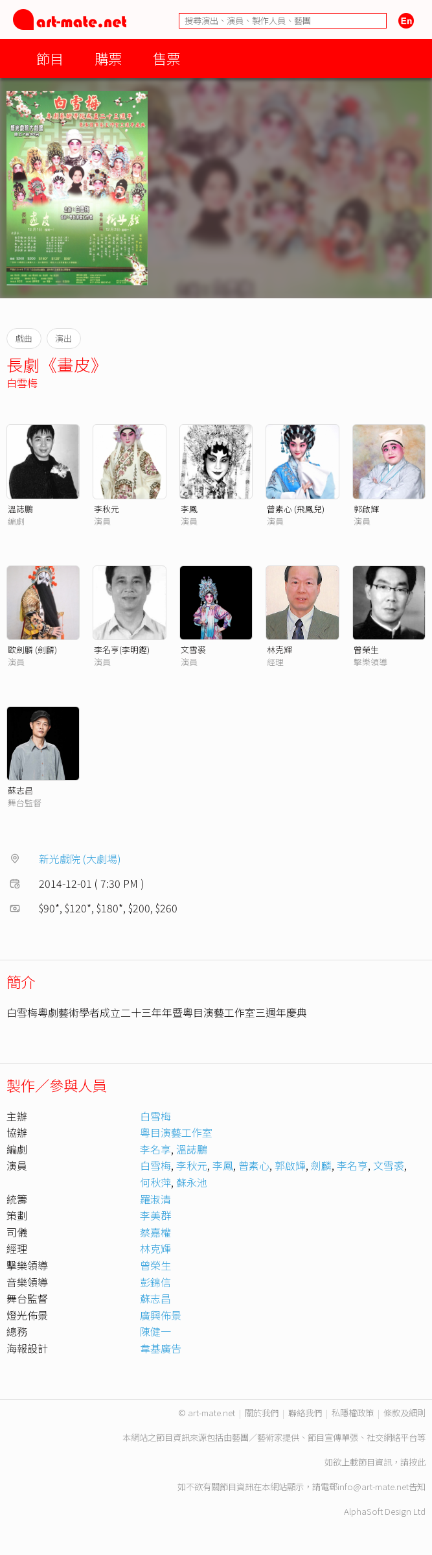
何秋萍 (155, 1182)
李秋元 (106, 509)
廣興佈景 (160, 1315)
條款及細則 (404, 1413)
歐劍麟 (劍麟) (32, 649)
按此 (417, 1462)
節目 (49, 58)
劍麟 (321, 1165)
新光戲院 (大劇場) (80, 858)
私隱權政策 (353, 1413)
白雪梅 (22, 382)
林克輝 (279, 649)
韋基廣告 (160, 1348)
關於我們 (262, 1413)
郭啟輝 (366, 509)
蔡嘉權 (155, 1232)
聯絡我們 (305, 1413)
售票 (166, 58)
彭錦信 (155, 1282)
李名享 (155, 1149)
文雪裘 (193, 649)
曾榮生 (366, 649)
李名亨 (352, 1165)
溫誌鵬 (20, 509)
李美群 (155, 1215)
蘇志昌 (20, 790)
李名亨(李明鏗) (122, 649)
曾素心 (253, 1165)
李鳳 (189, 509)
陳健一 (155, 1331)
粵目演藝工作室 (176, 1132)
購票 (108, 58)
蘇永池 (191, 1182)
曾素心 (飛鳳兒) (295, 509)
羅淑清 (155, 1199)
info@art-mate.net (373, 1486)
